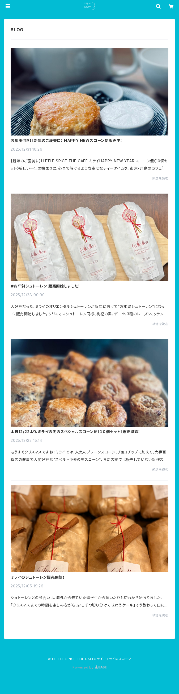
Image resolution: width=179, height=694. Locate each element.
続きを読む (160, 178)
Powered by (89, 667)
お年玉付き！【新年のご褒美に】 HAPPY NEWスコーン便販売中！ (66, 140)
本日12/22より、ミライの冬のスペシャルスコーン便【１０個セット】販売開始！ (75, 432)
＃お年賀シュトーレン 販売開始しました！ (45, 286)
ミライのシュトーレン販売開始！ (38, 577)
